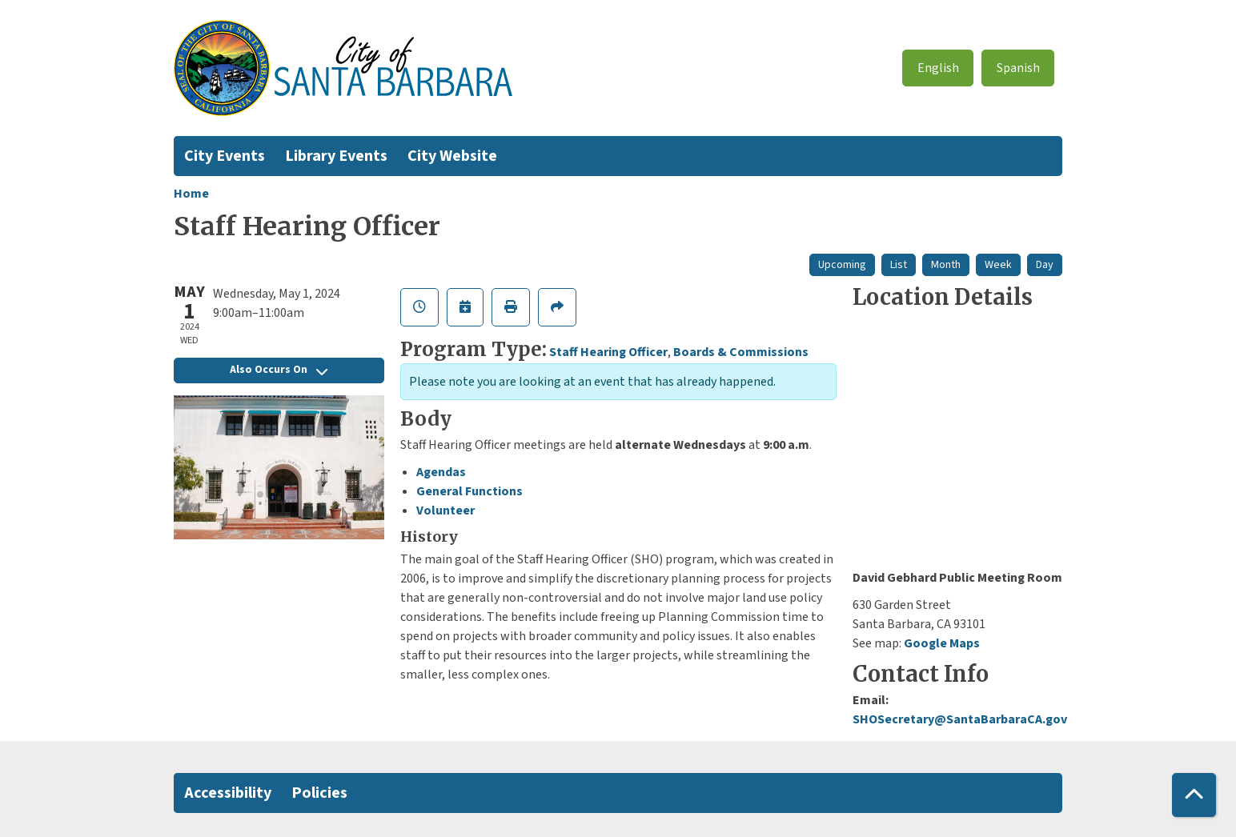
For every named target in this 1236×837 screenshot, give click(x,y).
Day (1044, 265)
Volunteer (445, 510)
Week (998, 265)
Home (191, 193)
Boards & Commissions (741, 352)
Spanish (1018, 68)
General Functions (469, 491)
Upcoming (842, 265)
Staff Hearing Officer (608, 352)
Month (946, 265)
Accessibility (227, 793)
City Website (452, 156)
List (898, 265)
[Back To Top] (1194, 795)
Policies (319, 793)
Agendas (441, 472)
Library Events (336, 156)
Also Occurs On (278, 370)
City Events (224, 156)
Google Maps (942, 643)
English (938, 68)
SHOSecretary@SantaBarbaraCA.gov (960, 719)
